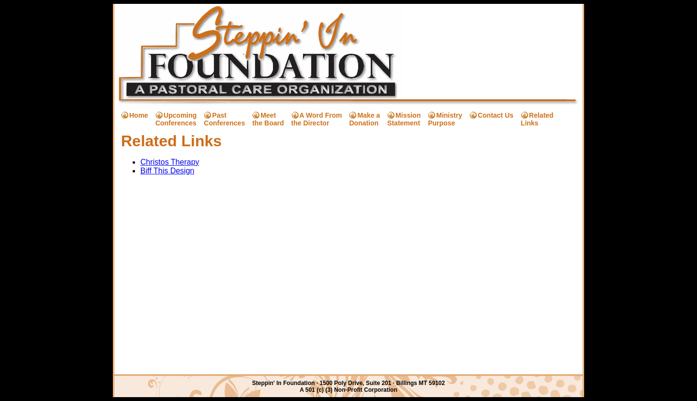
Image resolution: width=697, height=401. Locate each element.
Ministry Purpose (445, 119)
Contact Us (496, 115)
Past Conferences (224, 119)
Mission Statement (404, 119)
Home (138, 115)
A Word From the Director (316, 119)
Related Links (537, 119)
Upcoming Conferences (176, 119)
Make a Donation (364, 119)
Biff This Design (167, 171)
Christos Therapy (169, 162)
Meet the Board (268, 119)
